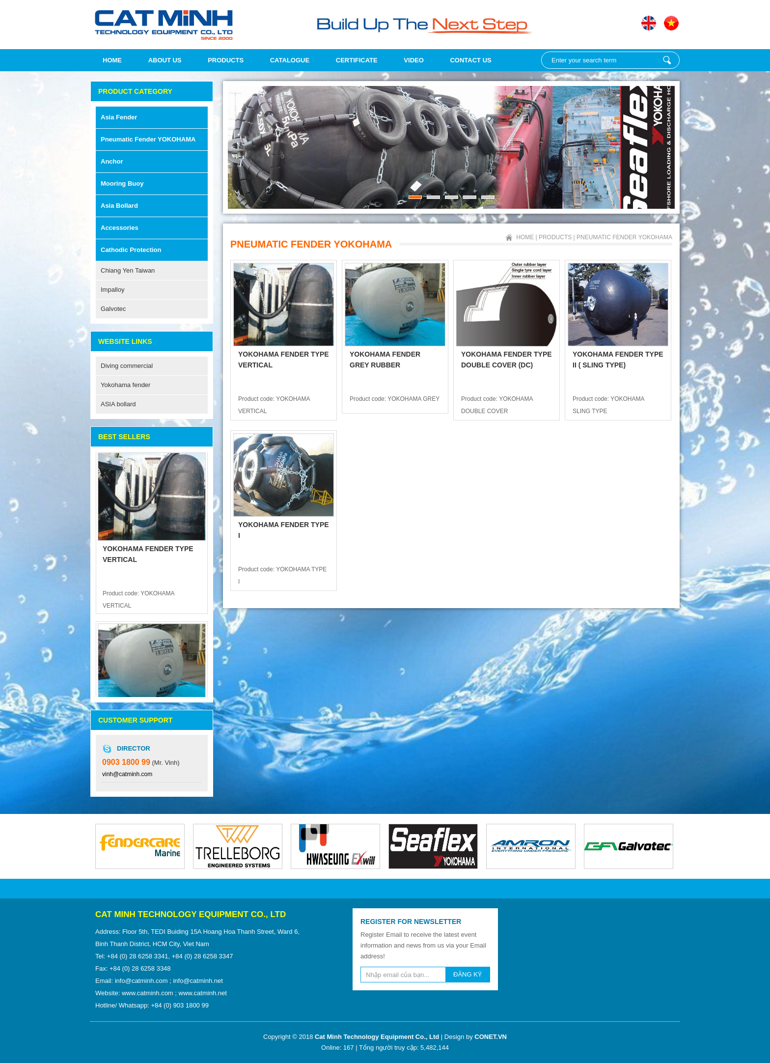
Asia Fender (119, 117)
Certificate (357, 60)
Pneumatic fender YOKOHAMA (148, 139)
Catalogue (289, 60)
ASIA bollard (118, 404)
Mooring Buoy (122, 183)
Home (112, 60)
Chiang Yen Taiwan (128, 270)
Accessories (119, 227)
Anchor (112, 161)
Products (226, 60)
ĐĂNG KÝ (467, 974)
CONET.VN (490, 1036)
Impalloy (112, 289)
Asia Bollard (119, 205)
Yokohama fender (125, 385)
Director (133, 748)
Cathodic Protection (131, 249)
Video (413, 60)
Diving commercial (127, 365)
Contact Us (470, 60)
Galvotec (113, 308)
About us (165, 60)
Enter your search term (667, 60)
